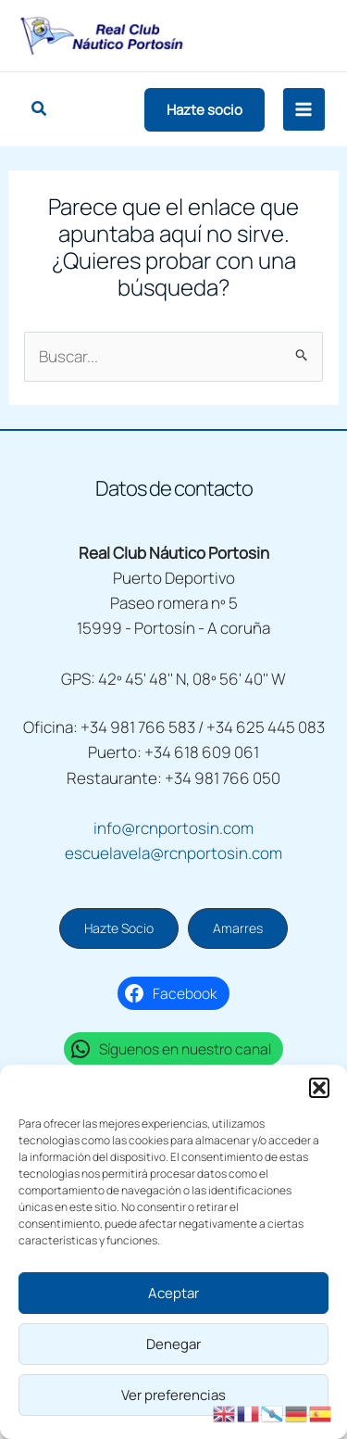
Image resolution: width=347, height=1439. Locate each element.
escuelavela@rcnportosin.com (173, 853)
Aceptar (173, 1293)
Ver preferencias (173, 1395)
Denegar (173, 1344)
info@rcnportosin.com (173, 828)
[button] (319, 1088)
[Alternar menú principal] (304, 109)
